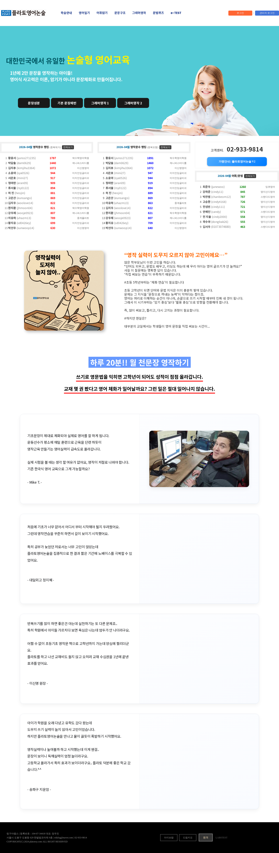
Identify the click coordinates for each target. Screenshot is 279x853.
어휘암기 (102, 13)
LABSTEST (221, 837)
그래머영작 (139, 13)
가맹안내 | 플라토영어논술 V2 (237, 161)
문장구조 (120, 13)
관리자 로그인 (267, 13)
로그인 (240, 13)
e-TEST (176, 13)
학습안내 (66, 13)
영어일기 (84, 13)
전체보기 (68, 147)
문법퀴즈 (158, 13)
